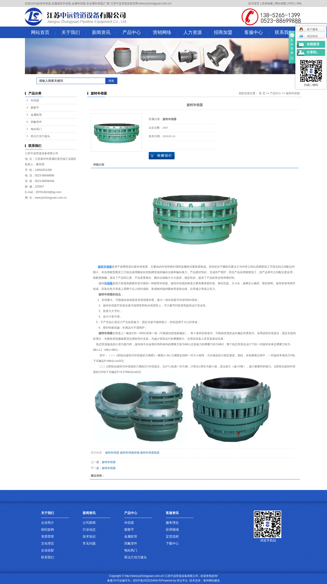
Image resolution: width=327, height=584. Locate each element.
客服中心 (256, 33)
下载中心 (172, 543)
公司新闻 (89, 522)
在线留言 (313, 44)
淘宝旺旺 (308, 36)
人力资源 (195, 33)
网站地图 (280, 3)
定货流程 (172, 536)
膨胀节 (35, 107)
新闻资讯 (104, 33)
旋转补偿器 (293, 93)
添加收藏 (267, 3)
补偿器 (35, 100)
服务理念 (172, 522)
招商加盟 (226, 33)
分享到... (313, 52)
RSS (291, 3)
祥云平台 (182, 580)
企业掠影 (47, 550)
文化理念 (47, 543)
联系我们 (284, 32)
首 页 (262, 93)
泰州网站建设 (211, 580)
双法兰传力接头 (40, 136)
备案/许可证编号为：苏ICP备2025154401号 (134, 580)
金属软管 (36, 114)
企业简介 (47, 522)
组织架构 (47, 529)
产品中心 (134, 33)
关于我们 (73, 33)
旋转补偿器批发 (150, 452)
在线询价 (162, 155)
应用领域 (172, 529)
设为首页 (253, 3)
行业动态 (89, 529)
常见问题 (89, 543)
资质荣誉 (47, 536)
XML (299, 3)
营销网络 (165, 33)
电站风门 (36, 129)
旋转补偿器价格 (129, 452)
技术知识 (89, 536)
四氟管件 (36, 122)
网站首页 (43, 33)
